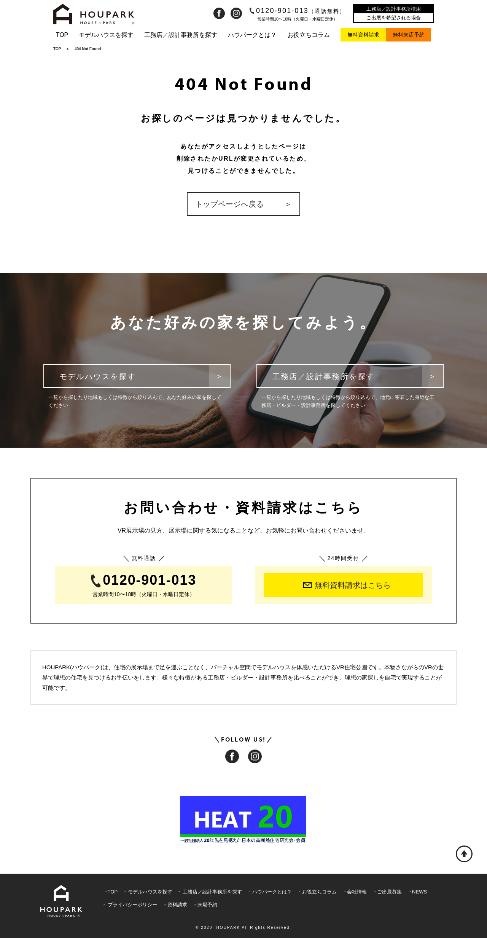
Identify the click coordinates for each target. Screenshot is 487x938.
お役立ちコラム (308, 35)
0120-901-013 (298, 10)
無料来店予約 (409, 35)
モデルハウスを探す (106, 35)
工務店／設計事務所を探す (180, 35)
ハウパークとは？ (252, 35)
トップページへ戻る (229, 204)
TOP (62, 35)
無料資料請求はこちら (347, 585)
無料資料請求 (363, 35)
